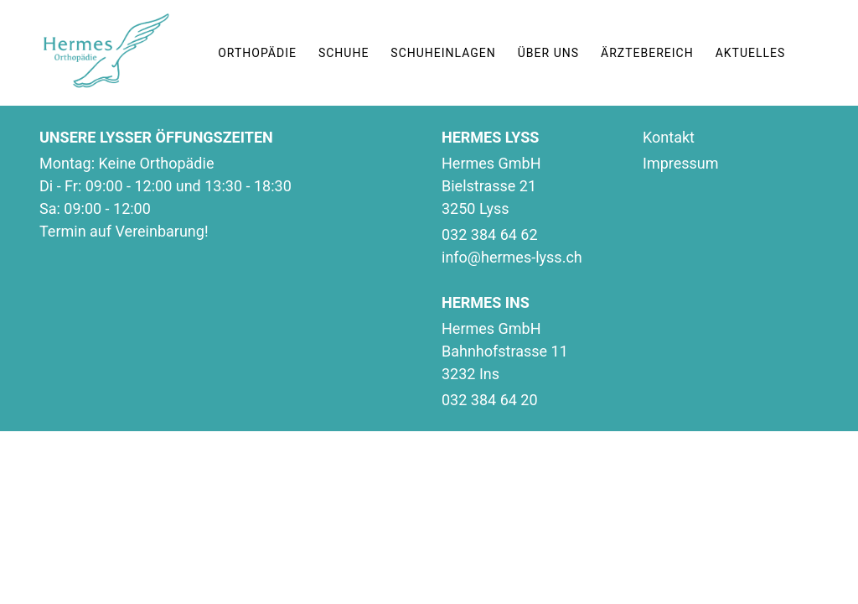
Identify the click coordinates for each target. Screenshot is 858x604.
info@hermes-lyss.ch (512, 257)
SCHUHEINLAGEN (442, 53)
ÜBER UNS (548, 53)
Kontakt (669, 137)
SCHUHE (343, 53)
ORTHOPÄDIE (257, 53)
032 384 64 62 (490, 234)
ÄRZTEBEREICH (647, 53)
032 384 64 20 (490, 400)
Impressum (681, 163)
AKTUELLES (751, 53)
